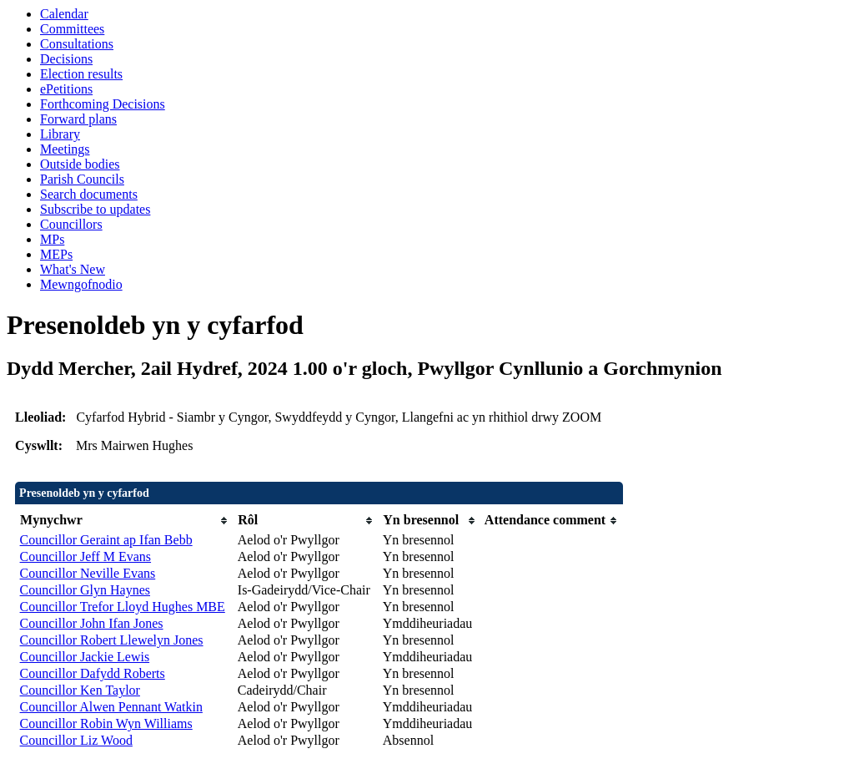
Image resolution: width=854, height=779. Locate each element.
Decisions (66, 59)
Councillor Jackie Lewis (85, 657)
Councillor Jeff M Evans (85, 556)
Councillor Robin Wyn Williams (106, 723)
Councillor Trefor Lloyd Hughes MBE (122, 606)
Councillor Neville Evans (88, 573)
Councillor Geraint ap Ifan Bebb (106, 540)
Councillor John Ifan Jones (91, 623)
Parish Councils (82, 179)
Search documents (89, 194)
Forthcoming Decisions (102, 104)
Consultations (76, 44)
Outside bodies (80, 164)
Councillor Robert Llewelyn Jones (111, 640)
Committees (72, 29)
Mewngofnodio (81, 284)
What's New (72, 269)
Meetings (65, 149)
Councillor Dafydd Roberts (92, 673)
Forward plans (78, 119)
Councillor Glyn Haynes (85, 590)
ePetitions (66, 89)
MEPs (56, 254)
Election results (81, 74)
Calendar (64, 14)
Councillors (71, 224)
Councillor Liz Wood (76, 740)
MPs (52, 239)
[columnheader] (125, 520)
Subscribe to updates (95, 209)
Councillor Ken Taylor (80, 690)
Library (60, 134)
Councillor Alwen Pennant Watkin (111, 707)
